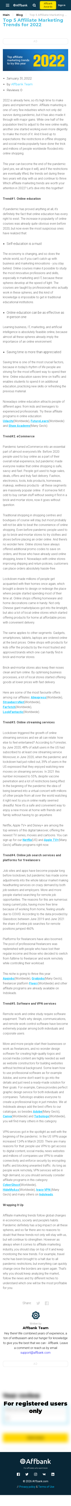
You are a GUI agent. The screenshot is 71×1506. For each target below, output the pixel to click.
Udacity (8, 421)
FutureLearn (39, 421)
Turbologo (41, 1116)
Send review (35, 1438)
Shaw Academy (19, 426)
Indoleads (46, 1194)
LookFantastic (13, 712)
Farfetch (9, 707)
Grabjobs (38, 978)
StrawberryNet (13, 702)
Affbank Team (22, 84)
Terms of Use (46, 1486)
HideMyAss (11, 1190)
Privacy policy (27, 1486)
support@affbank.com (35, 1352)
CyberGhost (11, 1185)
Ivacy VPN (43, 1190)
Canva (7, 1116)
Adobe (37, 1111)
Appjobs (8, 978)
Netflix (27, 840)
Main (6, 15)
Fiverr (33, 983)
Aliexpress (38, 697)
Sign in (61, 5)
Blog (19, 15)
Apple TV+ (51, 840)
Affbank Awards (48, 5)
